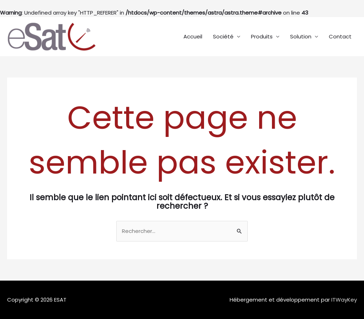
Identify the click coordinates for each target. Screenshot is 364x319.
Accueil (192, 36)
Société (223, 36)
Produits (262, 36)
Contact (340, 36)
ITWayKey (344, 299)
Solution (300, 36)
